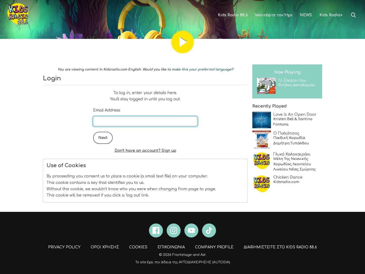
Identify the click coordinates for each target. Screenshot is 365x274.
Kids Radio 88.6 (233, 15)
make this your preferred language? (202, 69)
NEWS (306, 15)
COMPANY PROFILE (214, 247)
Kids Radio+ (331, 15)
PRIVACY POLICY (64, 247)
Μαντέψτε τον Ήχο (273, 15)
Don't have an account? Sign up (145, 151)
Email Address (106, 110)
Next (103, 138)
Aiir (202, 255)
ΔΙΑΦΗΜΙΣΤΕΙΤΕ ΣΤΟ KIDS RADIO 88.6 (280, 247)
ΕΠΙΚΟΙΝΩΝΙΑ (171, 247)
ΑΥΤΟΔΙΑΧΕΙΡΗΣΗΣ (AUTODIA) (204, 262)
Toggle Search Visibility (353, 15)
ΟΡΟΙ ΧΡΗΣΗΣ (105, 247)
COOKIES (138, 247)
